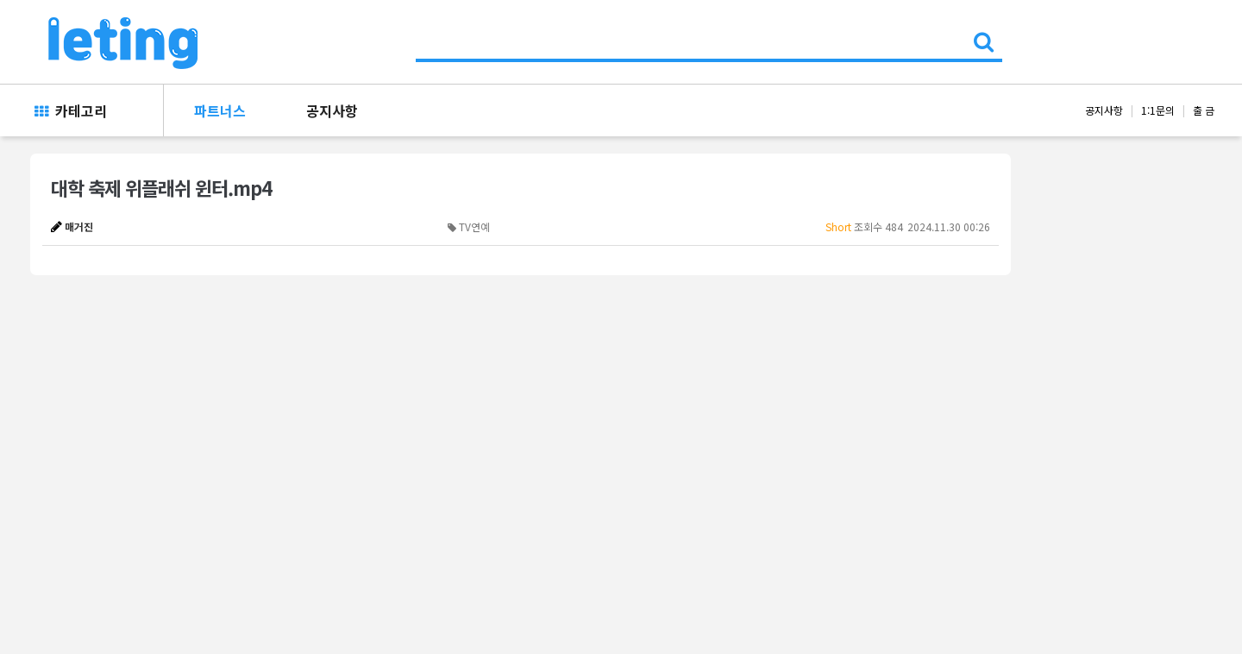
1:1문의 (1158, 110)
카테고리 (70, 110)
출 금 (1203, 110)
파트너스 (220, 110)
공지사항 (332, 110)
